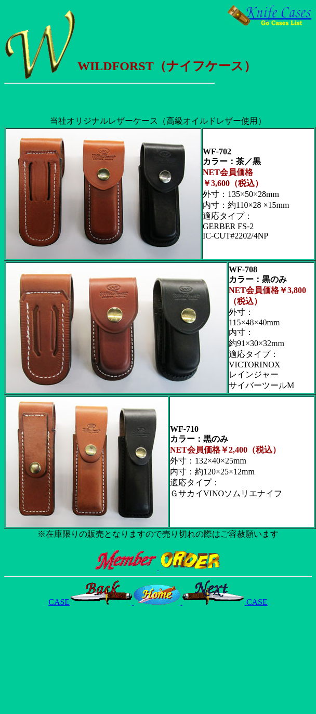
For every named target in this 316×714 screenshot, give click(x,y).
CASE (91, 602)
